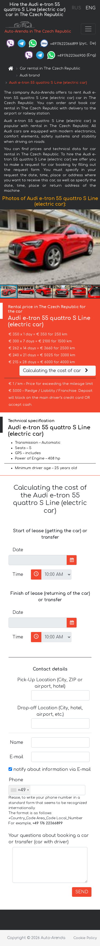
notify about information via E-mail (50, 769)
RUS (76, 8)
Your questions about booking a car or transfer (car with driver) (49, 838)
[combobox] (19, 790)
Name (16, 742)
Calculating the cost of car (56, 370)
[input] (38, 560)
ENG (90, 8)
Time (18, 574)
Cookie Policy (85, 938)
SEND (81, 892)
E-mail (16, 756)
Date (18, 549)
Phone (16, 780)
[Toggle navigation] (88, 29)
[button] (95, 247)
